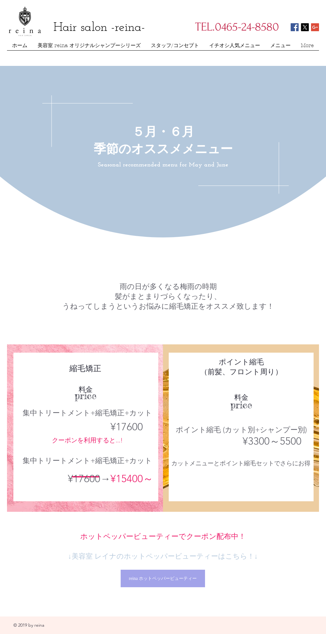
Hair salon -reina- (99, 27)
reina (39, 625)
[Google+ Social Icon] (315, 27)
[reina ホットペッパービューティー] (163, 578)
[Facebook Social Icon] (295, 27)
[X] (305, 27)
